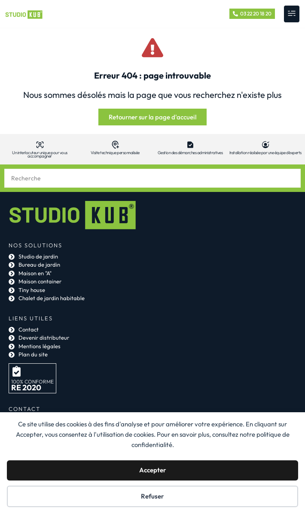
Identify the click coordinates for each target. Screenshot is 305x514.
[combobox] (152, 178)
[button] (292, 14)
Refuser (152, 496)
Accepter (152, 470)
